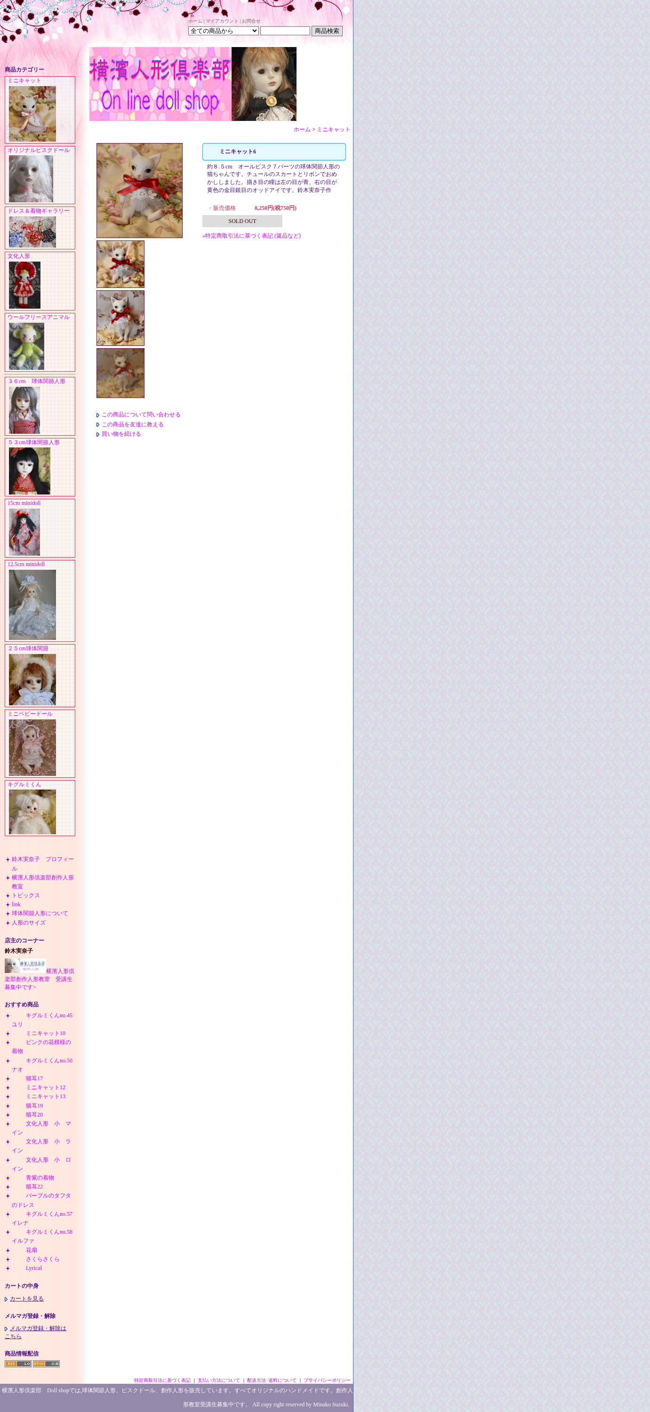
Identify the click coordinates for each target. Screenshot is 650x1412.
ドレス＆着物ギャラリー (41, 228)
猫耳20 (27, 1114)
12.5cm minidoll (41, 601)
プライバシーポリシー (327, 1380)
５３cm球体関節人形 (41, 467)
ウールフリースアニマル (41, 342)
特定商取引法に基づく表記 (162, 1380)
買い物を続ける (118, 434)
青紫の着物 (33, 1177)
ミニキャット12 (38, 1087)
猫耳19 (27, 1105)
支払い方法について (219, 1380)
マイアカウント (222, 21)
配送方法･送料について (272, 1380)
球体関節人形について (40, 913)
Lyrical (27, 1268)
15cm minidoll (41, 528)
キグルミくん (41, 808)
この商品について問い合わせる (138, 414)
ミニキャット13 (38, 1096)
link (16, 904)
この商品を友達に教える (130, 424)
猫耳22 (27, 1186)
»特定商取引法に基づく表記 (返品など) (251, 235)
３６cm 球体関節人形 (41, 406)
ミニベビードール (41, 743)
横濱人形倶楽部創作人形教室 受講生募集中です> (39, 979)
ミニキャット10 (38, 1033)
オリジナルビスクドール (41, 175)
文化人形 (41, 281)
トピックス (26, 895)
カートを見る (24, 1298)
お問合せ (251, 21)
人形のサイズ (29, 922)
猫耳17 (27, 1078)
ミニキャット (41, 110)
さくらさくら (36, 1259)
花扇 (24, 1250)
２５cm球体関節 (41, 676)
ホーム (195, 21)
